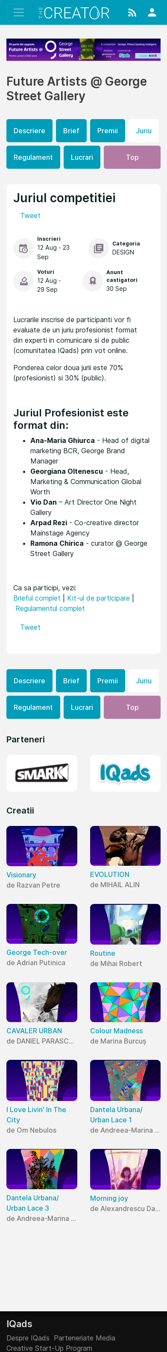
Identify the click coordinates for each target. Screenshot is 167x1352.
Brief (71, 130)
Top (132, 157)
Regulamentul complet (50, 608)
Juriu (144, 130)
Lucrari (82, 157)
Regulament (33, 157)
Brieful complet (37, 598)
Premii (107, 130)
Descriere (29, 130)
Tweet (30, 215)
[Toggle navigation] (19, 12)
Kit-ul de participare (98, 598)
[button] (132, 12)
